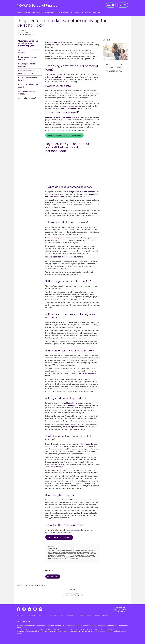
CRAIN (82, 615)
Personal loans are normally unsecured (60, 117)
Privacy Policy (31, 615)
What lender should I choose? (26, 92)
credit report (68, 403)
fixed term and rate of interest (58, 77)
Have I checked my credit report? (28, 85)
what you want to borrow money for (81, 192)
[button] (111, 5)
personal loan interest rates (65, 108)
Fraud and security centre (56, 615)
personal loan (52, 42)
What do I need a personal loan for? (28, 51)
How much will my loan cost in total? (29, 79)
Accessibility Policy (71, 615)
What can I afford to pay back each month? (27, 72)
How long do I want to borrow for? (27, 65)
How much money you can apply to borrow (61, 238)
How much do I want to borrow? (27, 58)
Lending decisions (81, 513)
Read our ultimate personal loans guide (64, 135)
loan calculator (62, 331)
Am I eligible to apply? (27, 98)
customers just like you (54, 467)
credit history (73, 405)
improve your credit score (75, 427)
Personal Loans (52, 576)
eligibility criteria (72, 500)
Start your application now (59, 537)
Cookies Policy (41, 615)
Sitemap (88, 615)
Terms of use (20, 615)
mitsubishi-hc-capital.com (101, 615)
